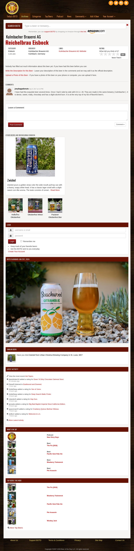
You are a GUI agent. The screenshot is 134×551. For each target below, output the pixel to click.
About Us (14, 540)
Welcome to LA (34, 414)
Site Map (98, 540)
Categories (36, 16)
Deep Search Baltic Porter (41, 394)
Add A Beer (94, 16)
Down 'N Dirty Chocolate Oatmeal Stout (48, 379)
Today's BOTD (12, 16)
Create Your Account (16, 251)
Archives (25, 16)
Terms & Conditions (56, 540)
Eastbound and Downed (32, 384)
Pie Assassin (52, 471)
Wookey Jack (52, 521)
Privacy (78, 540)
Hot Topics (29, 376)
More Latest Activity (16, 420)
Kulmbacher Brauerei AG (23, 37)
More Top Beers (16, 528)
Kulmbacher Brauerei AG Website (72, 51)
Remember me (29, 241)
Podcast (60, 16)
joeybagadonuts (22, 89)
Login (12, 241)
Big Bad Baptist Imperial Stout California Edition (47, 404)
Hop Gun (33, 399)
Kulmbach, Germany (37, 54)
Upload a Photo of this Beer (16, 75)
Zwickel (11, 180)
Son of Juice (36, 389)
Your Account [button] (109, 16)
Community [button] (80, 16)
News (69, 16)
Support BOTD (35, 540)
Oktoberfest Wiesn (35, 215)
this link (83, 32)
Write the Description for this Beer (19, 71)
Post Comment (16, 125)
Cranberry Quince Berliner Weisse (46, 409)
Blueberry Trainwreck (55, 462)
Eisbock (11, 51)
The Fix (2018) (52, 445)
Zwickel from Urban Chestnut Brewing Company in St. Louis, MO (55, 355)
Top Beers (49, 16)
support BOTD (49, 32)
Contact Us (119, 540)
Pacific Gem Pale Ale (54, 454)
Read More (55, 190)
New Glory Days (53, 437)
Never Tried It (116, 58)
